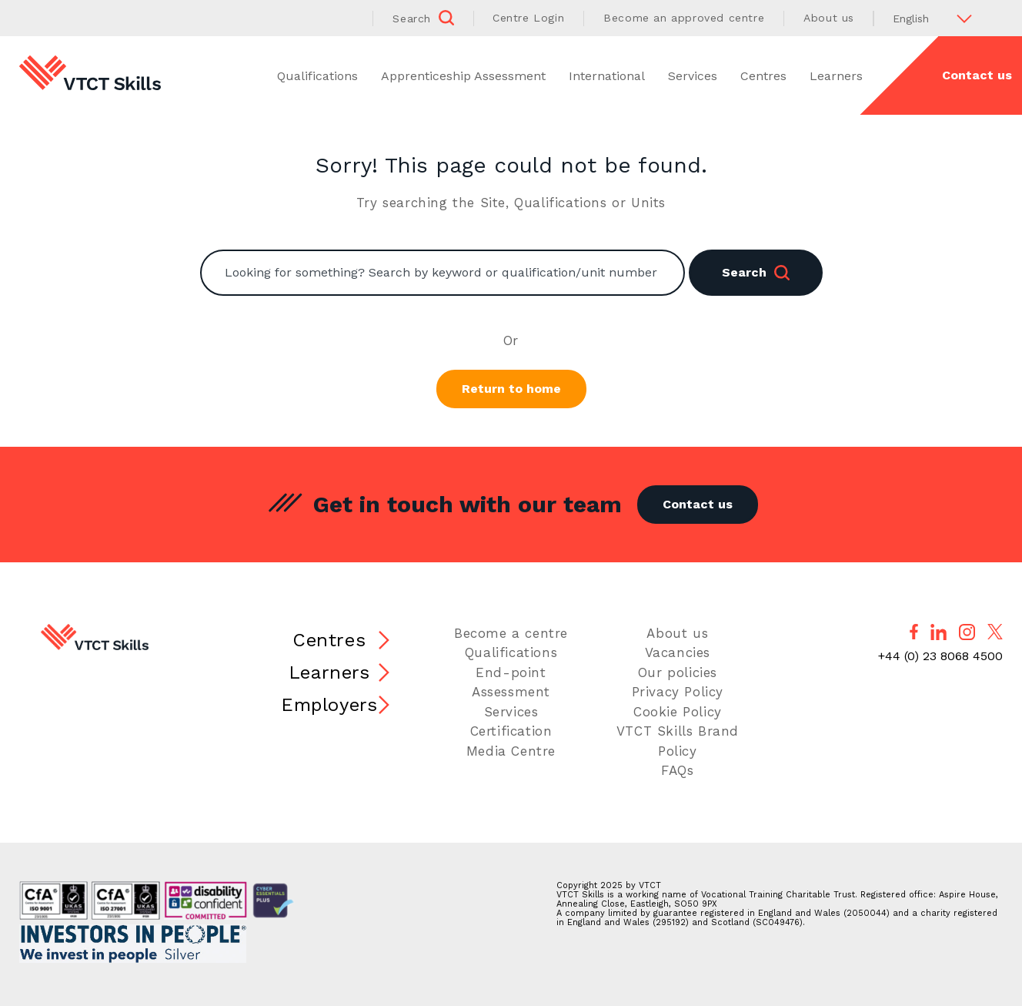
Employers (329, 705)
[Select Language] (938, 18)
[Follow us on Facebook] (914, 631)
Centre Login (528, 18)
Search (756, 272)
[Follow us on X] (995, 631)
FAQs (677, 770)
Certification (511, 731)
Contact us (698, 504)
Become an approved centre (683, 18)
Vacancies (677, 652)
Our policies (677, 672)
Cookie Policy (677, 711)
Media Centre (511, 751)
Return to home (511, 388)
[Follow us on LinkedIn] (938, 632)
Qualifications (317, 76)
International (607, 76)
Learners (836, 76)
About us (828, 18)
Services (692, 76)
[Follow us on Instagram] (967, 632)
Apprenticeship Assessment (463, 76)
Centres (763, 76)
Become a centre (511, 633)
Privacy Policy (677, 691)
